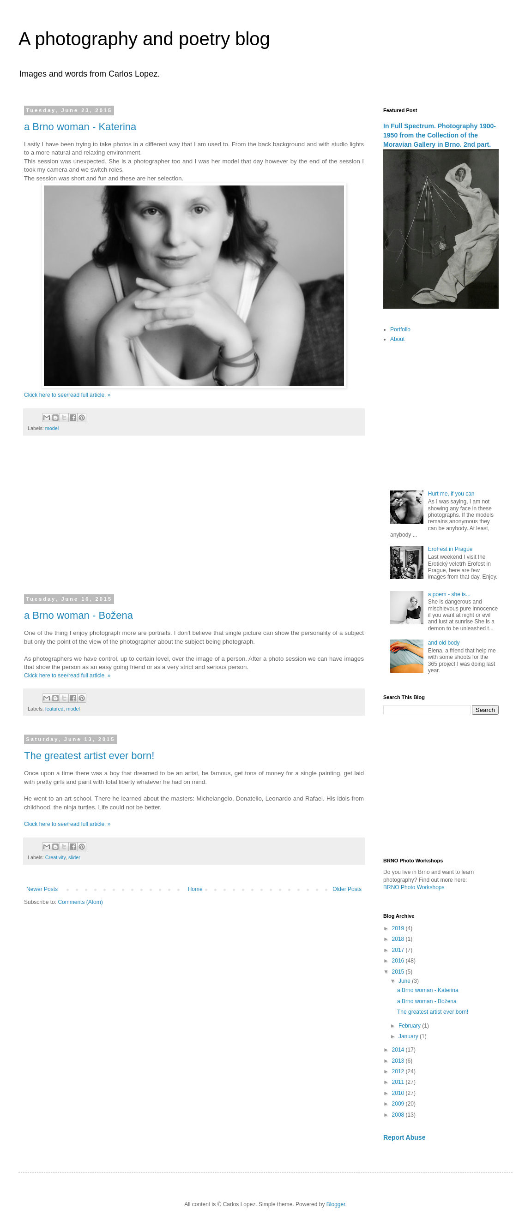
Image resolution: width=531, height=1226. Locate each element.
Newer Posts (42, 889)
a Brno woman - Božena (78, 615)
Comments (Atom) (80, 902)
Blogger (335, 1204)
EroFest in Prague (450, 549)
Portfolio (400, 329)
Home (195, 889)
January (409, 1036)
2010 (399, 1093)
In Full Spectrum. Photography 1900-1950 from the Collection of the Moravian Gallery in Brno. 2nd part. (439, 135)
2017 (399, 950)
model (52, 428)
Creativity (55, 857)
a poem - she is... (449, 594)
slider (74, 857)
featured (54, 709)
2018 (399, 939)
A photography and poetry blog (144, 39)
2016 (399, 960)
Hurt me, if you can (451, 493)
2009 (399, 1103)
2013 (399, 1061)
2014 (399, 1050)
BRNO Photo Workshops (414, 887)
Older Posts (347, 889)
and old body (444, 643)
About (397, 339)
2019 (399, 928)
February (410, 1026)
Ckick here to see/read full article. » (67, 395)
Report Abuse (404, 1137)
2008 (399, 1115)
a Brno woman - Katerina (80, 126)
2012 (399, 1071)
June (405, 981)
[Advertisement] (194, 521)
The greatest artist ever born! (89, 755)
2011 (399, 1082)
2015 (399, 972)
